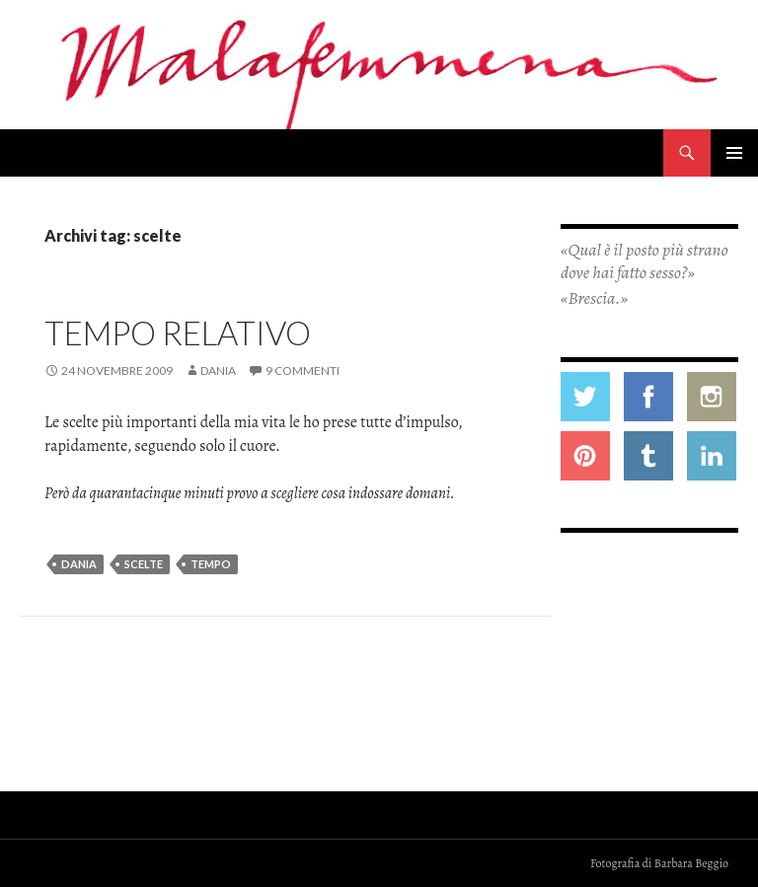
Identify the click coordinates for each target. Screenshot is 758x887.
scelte (143, 563)
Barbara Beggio (691, 863)
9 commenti (302, 370)
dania (79, 563)
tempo (210, 563)
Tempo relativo (177, 332)
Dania (218, 370)
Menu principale (734, 153)
